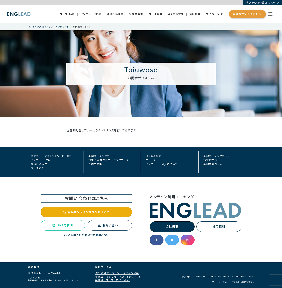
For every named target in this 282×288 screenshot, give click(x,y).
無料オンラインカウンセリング (86, 212)
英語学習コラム (212, 164)
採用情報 (219, 226)
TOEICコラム (211, 160)
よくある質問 (176, 14)
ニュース (151, 160)
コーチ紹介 (155, 14)
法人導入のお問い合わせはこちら (86, 235)
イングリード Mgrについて (162, 164)
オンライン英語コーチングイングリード (48, 26)
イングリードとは (90, 14)
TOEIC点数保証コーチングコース (108, 160)
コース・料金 (67, 14)
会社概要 (195, 14)
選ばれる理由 (115, 14)
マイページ (214, 14)
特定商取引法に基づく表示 (243, 282)
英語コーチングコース (101, 156)
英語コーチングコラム (216, 156)
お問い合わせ (109, 225)
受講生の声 (136, 14)
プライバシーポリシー (221, 282)
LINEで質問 (63, 225)
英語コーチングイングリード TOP (51, 156)
